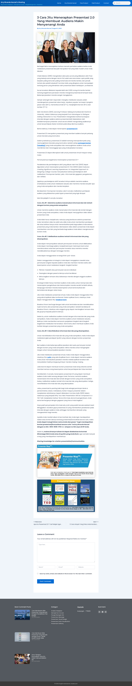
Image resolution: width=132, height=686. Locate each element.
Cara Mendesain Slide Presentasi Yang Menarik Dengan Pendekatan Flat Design (39, 613)
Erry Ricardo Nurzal (70, 3)
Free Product (84, 3)
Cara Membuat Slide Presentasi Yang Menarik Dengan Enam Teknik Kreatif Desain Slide (39, 635)
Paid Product (96, 3)
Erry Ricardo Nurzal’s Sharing (14, 2)
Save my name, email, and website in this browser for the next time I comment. (66, 574)
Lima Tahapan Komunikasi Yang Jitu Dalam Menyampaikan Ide (39, 657)
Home (59, 3)
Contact (106, 3)
